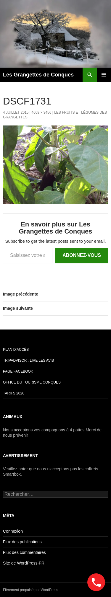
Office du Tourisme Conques (32, 382)
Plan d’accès (16, 350)
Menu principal (104, 75)
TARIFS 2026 (13, 393)
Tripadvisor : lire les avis (28, 360)
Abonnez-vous (81, 255)
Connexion (13, 531)
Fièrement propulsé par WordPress (30, 590)
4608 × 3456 (41, 112)
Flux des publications (22, 541)
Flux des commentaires (24, 552)
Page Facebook (18, 371)
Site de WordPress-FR (23, 563)
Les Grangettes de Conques (38, 75)
